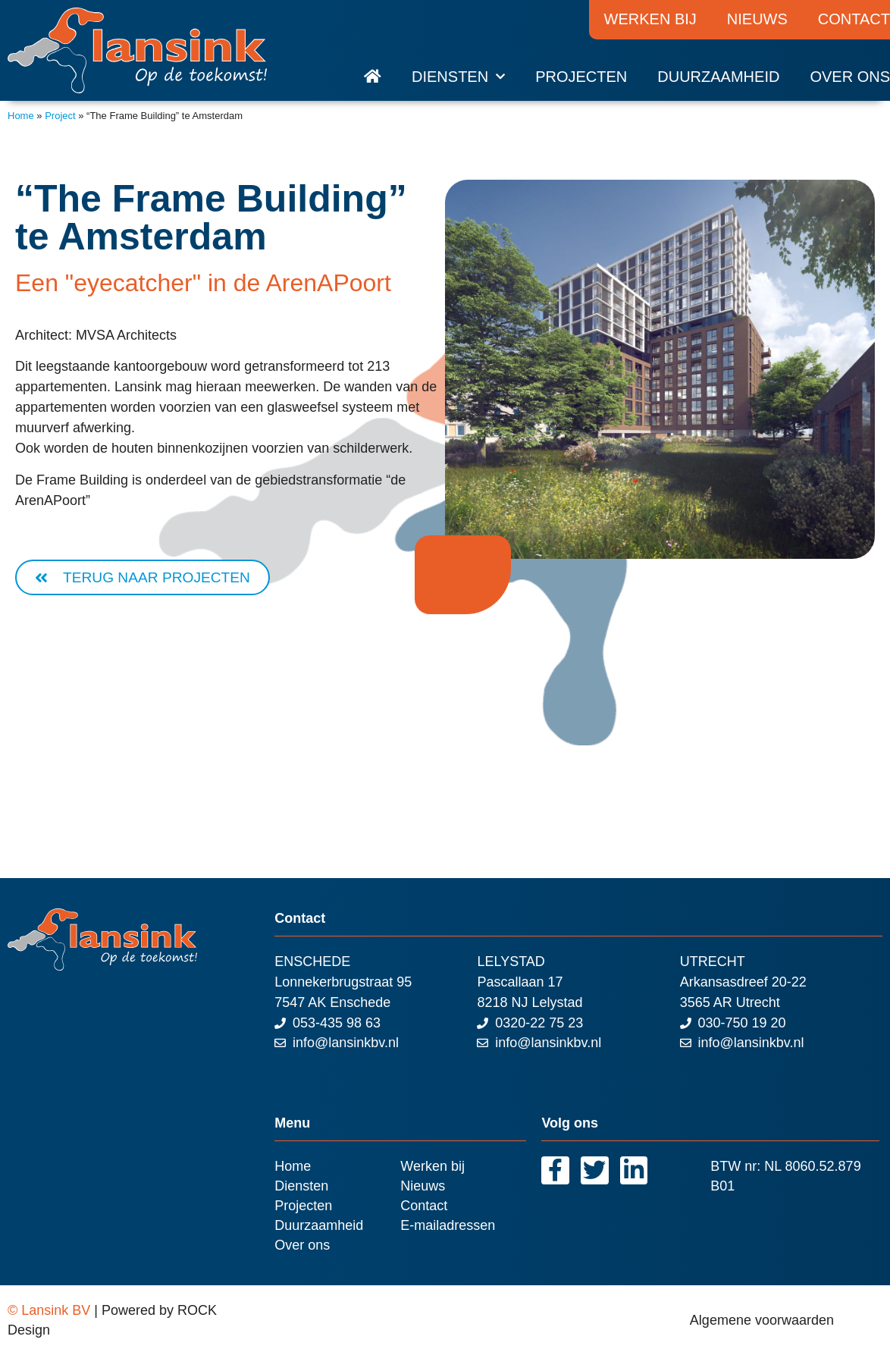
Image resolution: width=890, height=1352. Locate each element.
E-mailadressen (447, 1226)
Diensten (458, 76)
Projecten (581, 76)
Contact (423, 1206)
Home (21, 115)
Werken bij (650, 19)
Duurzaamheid (718, 76)
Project (60, 115)
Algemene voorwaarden (762, 1320)
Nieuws (757, 19)
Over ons (850, 76)
